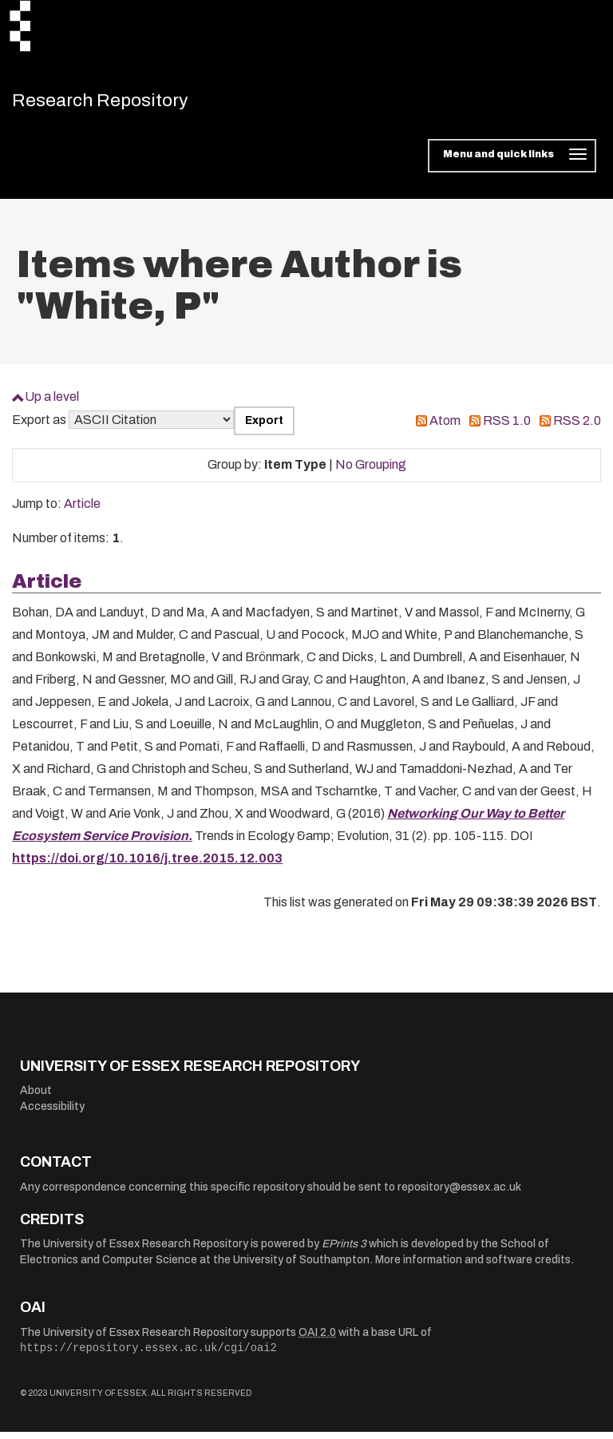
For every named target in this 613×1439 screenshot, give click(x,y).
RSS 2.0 (577, 427)
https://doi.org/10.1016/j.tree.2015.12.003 (147, 865)
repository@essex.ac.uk (459, 1194)
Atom (445, 427)
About (36, 1098)
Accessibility (52, 1114)
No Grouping (370, 471)
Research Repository (124, 104)
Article (82, 510)
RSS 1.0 (507, 427)
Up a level (52, 403)
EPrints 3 (344, 1251)
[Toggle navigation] (512, 163)
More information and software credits (473, 1267)
